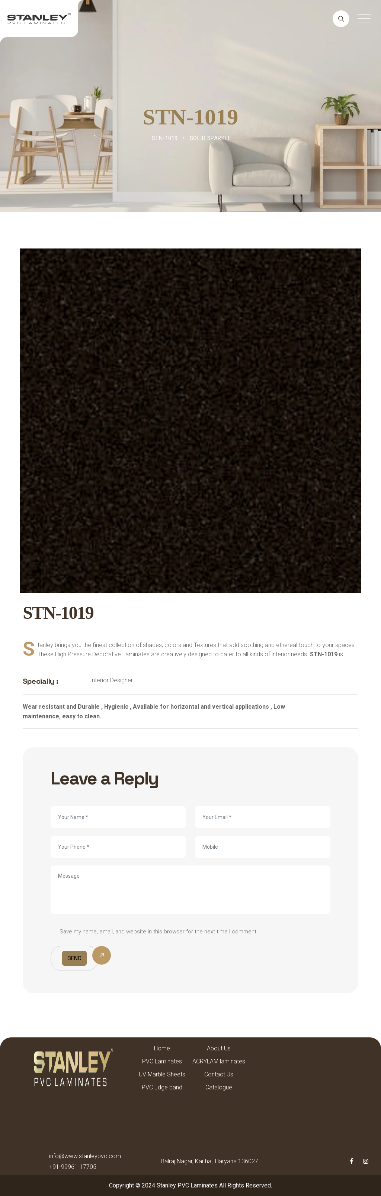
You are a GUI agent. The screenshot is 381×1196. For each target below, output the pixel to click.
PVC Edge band (162, 1087)
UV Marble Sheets (162, 1074)
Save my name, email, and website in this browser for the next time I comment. (159, 931)
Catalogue (218, 1087)
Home (162, 1048)
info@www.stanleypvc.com (85, 1156)
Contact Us (218, 1074)
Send (74, 958)
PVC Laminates (162, 1061)
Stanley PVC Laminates (187, 1185)
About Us (219, 1048)
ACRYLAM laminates (218, 1061)
